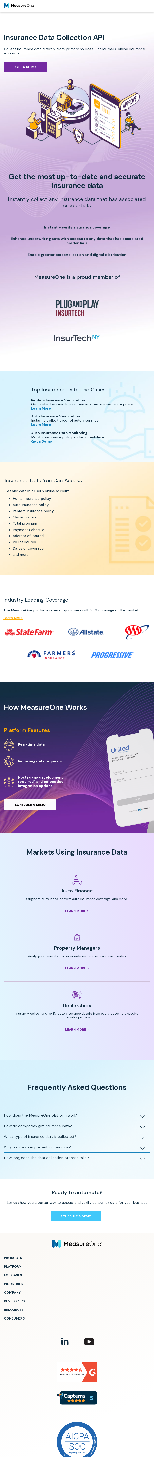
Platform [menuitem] (13, 1266)
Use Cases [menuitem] (13, 1275)
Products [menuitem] (13, 1258)
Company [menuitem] (12, 1292)
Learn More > (77, 911)
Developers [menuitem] (14, 1301)
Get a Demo (25, 67)
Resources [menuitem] (14, 1310)
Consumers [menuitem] (14, 1318)
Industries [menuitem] (13, 1284)
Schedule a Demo (30, 808)
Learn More (38, 408)
